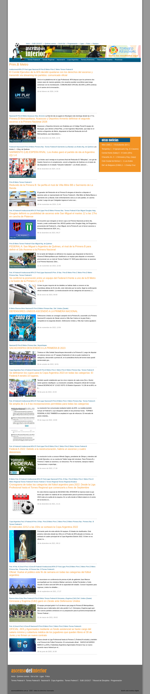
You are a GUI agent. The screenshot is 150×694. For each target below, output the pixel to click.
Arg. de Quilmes (87, 147)
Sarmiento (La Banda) (65, 147)
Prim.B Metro (45, 69)
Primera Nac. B (88, 521)
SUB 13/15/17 (37, 43)
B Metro (12, 308)
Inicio (28, 43)
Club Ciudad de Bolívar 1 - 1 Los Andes (117, 161)
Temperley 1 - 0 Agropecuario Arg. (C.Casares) (120, 149)
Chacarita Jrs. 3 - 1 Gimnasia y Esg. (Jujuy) (119, 157)
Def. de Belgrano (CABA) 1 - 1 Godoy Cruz (119, 165)
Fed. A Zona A (19, 566)
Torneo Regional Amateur (68, 482)
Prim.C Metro (55, 69)
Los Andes (77, 147)
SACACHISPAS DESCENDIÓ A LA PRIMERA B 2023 (37, 348)
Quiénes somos (50, 43)
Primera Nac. (39, 147)
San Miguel (81, 210)
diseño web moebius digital (130, 690)
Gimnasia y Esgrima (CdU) (67, 598)
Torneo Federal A (34, 60)
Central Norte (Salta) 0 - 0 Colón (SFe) (117, 153)
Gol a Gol (34, 676)
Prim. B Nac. (57, 272)
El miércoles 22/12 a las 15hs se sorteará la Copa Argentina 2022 (43, 527)
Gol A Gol (61, 43)
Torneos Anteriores (87, 60)
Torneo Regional (48, 60)
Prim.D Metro (87, 272)
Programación (72, 43)
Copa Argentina (72, 60)
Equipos (95, 43)
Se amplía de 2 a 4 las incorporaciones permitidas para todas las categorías (49, 404)
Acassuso (31, 116)
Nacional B (61, 60)
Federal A (12, 147)
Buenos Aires (20, 308)
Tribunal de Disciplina (104, 60)
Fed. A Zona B (30, 566)
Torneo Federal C (40, 482)
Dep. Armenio (40, 116)
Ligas (82, 43)
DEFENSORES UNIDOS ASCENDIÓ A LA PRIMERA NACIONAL (43, 311)
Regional (17, 482)
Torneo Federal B (33, 681)
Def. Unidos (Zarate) (61, 308)
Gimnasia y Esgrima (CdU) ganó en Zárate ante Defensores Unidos (44, 601)
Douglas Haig (91, 210)
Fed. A (11, 210)
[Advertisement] (51, 20)
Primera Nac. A (24, 569)
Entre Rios (23, 598)
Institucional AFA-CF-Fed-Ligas (20, 69)
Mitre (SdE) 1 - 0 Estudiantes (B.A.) (115, 145)
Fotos (88, 43)
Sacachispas (42, 345)
